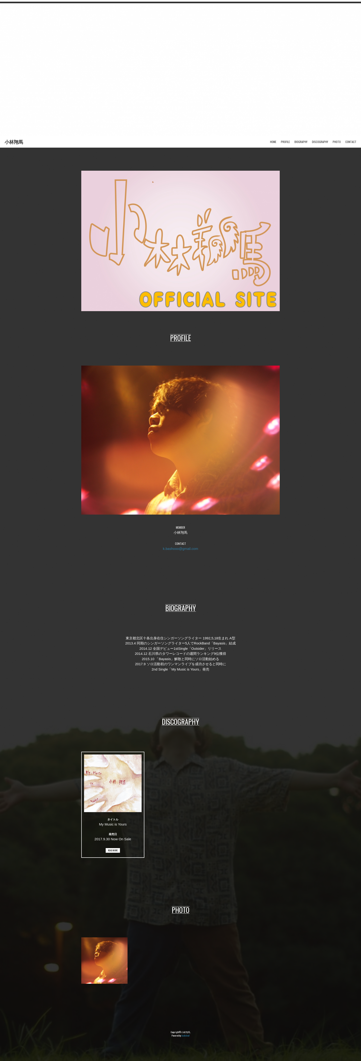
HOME (273, 142)
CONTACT (350, 142)
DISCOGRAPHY (320, 142)
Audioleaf (185, 1035)
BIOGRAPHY (300, 142)
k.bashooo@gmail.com (180, 549)
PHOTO (337, 142)
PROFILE (285, 142)
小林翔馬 (14, 141)
